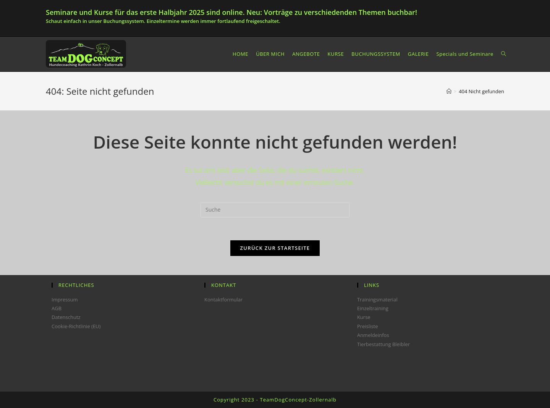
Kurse (363, 317)
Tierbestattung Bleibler (383, 344)
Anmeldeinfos (373, 335)
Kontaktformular (223, 299)
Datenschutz (66, 317)
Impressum (65, 299)
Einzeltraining (372, 308)
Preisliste (367, 326)
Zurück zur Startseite (275, 247)
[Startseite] (448, 91)
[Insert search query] (275, 209)
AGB (56, 308)
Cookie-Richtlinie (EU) (76, 326)
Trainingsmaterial (377, 299)
